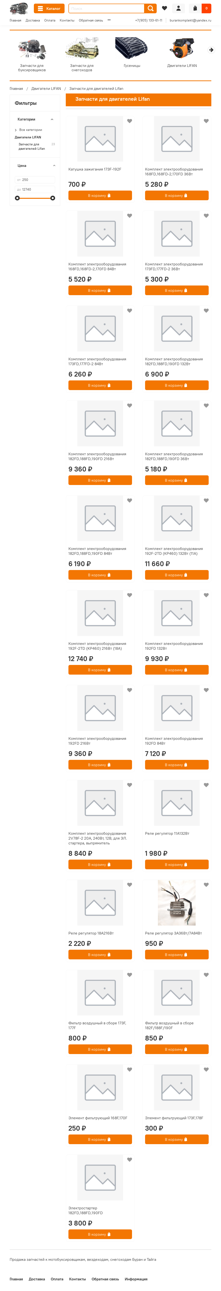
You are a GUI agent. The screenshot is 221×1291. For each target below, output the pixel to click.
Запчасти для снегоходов (84, 66)
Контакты (67, 20)
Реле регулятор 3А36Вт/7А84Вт (173, 933)
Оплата (49, 20)
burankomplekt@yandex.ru (190, 20)
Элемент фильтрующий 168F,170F (97, 1118)
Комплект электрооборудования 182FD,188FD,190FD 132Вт (174, 362)
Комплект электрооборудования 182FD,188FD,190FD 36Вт (174, 457)
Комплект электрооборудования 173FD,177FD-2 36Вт (174, 267)
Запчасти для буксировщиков (32, 68)
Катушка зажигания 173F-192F (94, 170)
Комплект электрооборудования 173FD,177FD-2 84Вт (97, 362)
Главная (15, 20)
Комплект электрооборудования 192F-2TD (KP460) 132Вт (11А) (174, 552)
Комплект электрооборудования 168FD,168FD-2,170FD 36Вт (174, 172)
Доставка (33, 20)
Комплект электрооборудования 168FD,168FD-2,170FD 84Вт (97, 267)
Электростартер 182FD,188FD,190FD (85, 1211)
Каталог (49, 8)
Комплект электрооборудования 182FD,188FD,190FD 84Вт (97, 552)
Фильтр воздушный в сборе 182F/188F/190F (169, 1026)
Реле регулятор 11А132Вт (167, 834)
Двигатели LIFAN (188, 66)
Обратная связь (91, 20)
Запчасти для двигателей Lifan (32, 147)
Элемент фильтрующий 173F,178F (174, 1118)
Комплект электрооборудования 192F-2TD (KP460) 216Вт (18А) (97, 647)
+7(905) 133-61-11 (148, 20)
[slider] (17, 199)
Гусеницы (136, 66)
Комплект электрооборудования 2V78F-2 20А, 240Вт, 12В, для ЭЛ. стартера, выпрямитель (97, 839)
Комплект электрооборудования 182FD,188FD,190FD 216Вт (97, 457)
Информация (136, 1279)
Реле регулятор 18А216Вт (91, 933)
